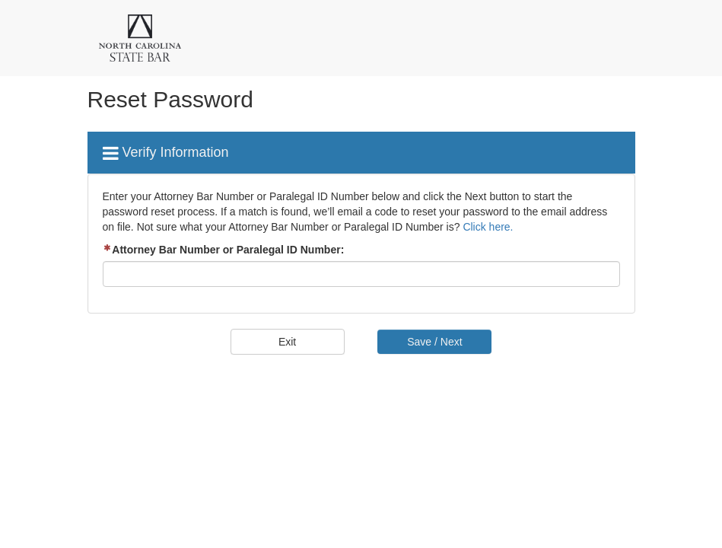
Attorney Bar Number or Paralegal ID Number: (224, 250)
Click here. (488, 227)
